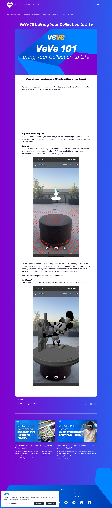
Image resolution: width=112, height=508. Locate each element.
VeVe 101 (27, 5)
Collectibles (16, 14)
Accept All (51, 503)
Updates (46, 14)
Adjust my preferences (11, 503)
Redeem (77, 493)
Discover (18, 5)
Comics (27, 14)
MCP (64, 14)
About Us (77, 497)
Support (36, 5)
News (70, 14)
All (8, 14)
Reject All (38, 503)
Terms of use (60, 490)
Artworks (36, 14)
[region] (30, 499)
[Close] (56, 492)
